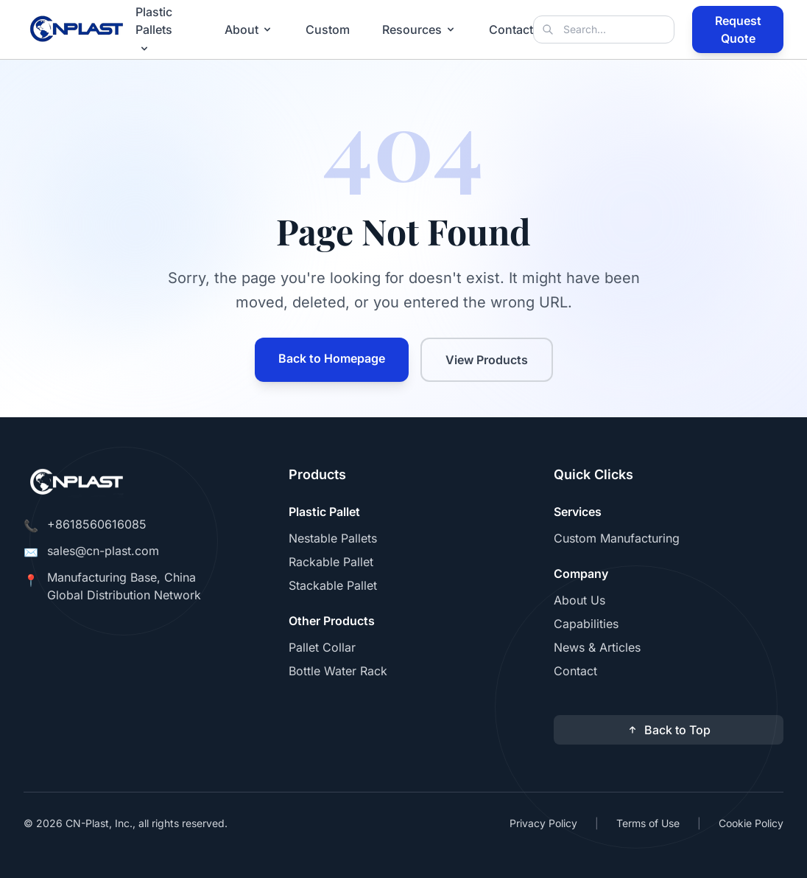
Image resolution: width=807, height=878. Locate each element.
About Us (579, 600)
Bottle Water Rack (338, 670)
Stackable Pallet (333, 585)
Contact (511, 29)
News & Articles (597, 647)
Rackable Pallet (331, 561)
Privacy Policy (543, 823)
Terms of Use (648, 823)
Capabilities (586, 623)
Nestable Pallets (333, 538)
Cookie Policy (751, 823)
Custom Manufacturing (617, 538)
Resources (419, 29)
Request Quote (738, 29)
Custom (328, 29)
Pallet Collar (322, 647)
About (249, 29)
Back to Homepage (331, 358)
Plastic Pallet (324, 511)
